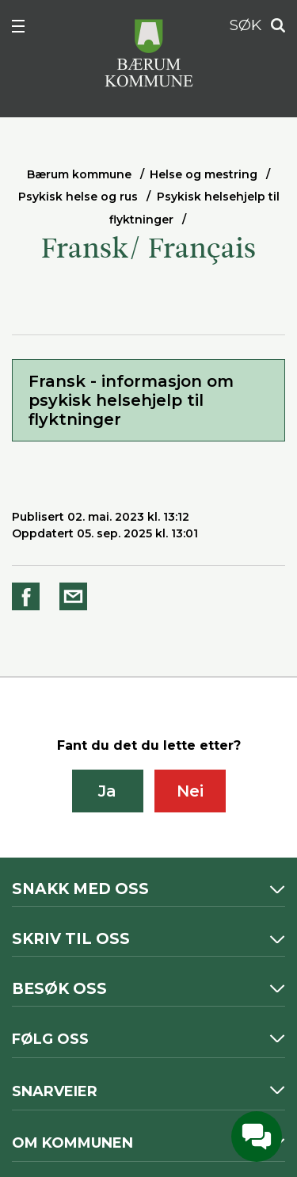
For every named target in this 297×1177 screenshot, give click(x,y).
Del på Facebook (28, 596)
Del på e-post (76, 596)
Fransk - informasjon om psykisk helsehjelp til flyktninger (131, 400)
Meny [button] (27, 29)
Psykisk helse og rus (78, 196)
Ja (107, 791)
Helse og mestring (203, 174)
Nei (190, 791)
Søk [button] (273, 25)
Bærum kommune (79, 174)
